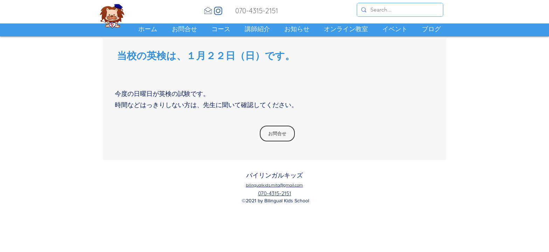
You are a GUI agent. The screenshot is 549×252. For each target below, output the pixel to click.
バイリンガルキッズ (274, 175)
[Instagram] (218, 11)
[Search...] (399, 9)
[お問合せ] (277, 133)
